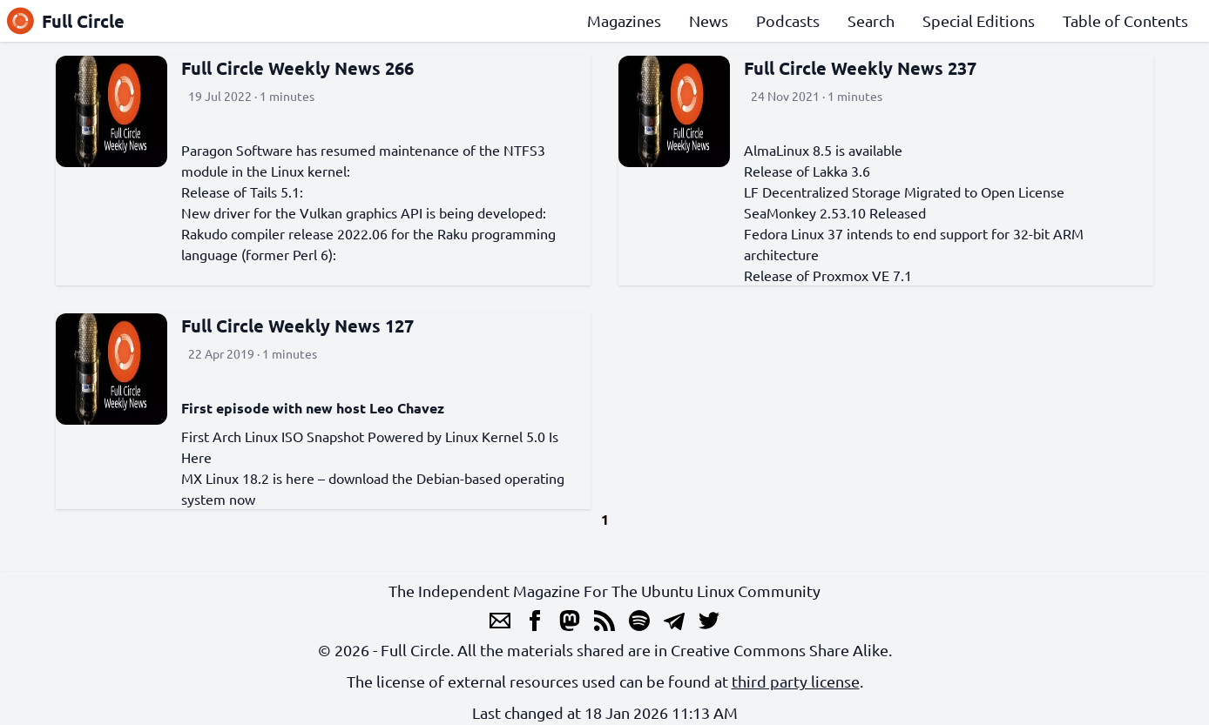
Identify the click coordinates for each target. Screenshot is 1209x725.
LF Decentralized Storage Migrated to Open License (904, 191)
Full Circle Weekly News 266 (297, 68)
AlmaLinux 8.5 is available (823, 149)
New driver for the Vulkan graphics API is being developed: (363, 212)
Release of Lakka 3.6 (807, 170)
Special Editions (978, 20)
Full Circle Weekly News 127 (297, 325)
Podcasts (788, 20)
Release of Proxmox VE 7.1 (828, 275)
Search (871, 20)
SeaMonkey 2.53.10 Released (835, 212)
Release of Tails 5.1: (242, 191)
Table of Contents (1125, 20)
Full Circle (66, 21)
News (708, 20)
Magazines (624, 20)
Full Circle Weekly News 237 (860, 68)
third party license (796, 681)
